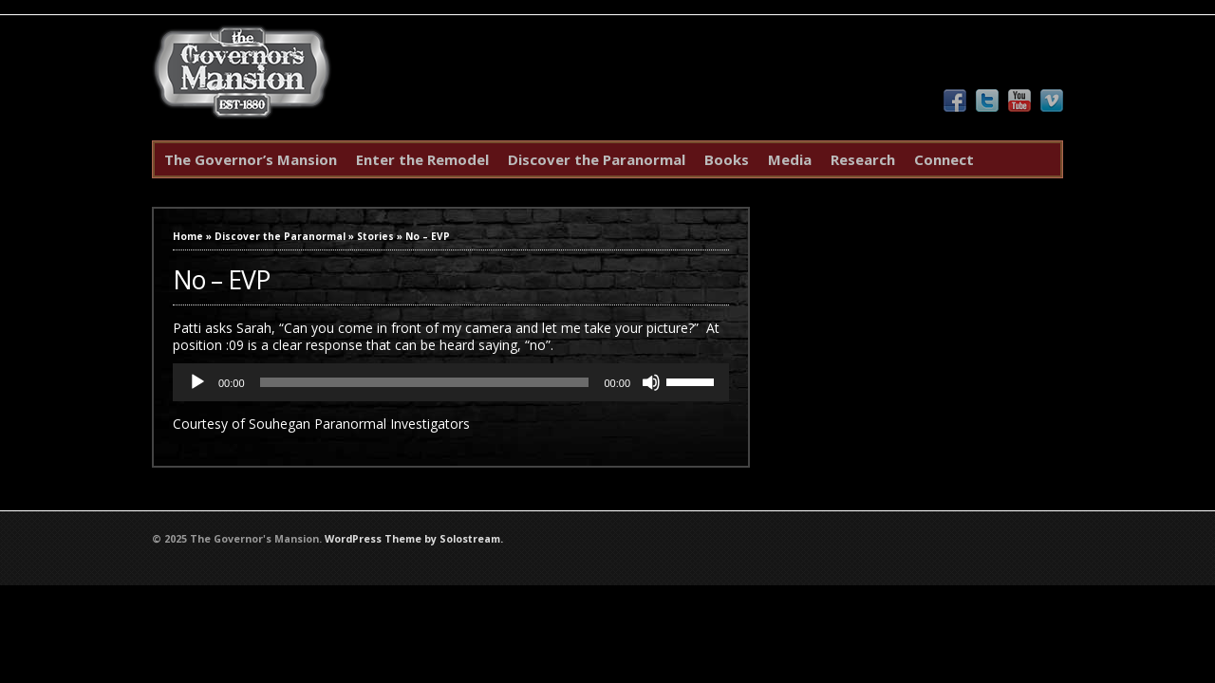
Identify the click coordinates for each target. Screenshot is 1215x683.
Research (863, 159)
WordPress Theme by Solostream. (414, 538)
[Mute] (651, 382)
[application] (451, 382)
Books (726, 159)
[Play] (197, 382)
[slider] (424, 382)
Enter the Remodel (422, 159)
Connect (944, 159)
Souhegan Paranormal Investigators (359, 424)
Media (790, 159)
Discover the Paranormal (596, 159)
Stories (375, 236)
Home (188, 236)
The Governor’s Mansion (250, 159)
